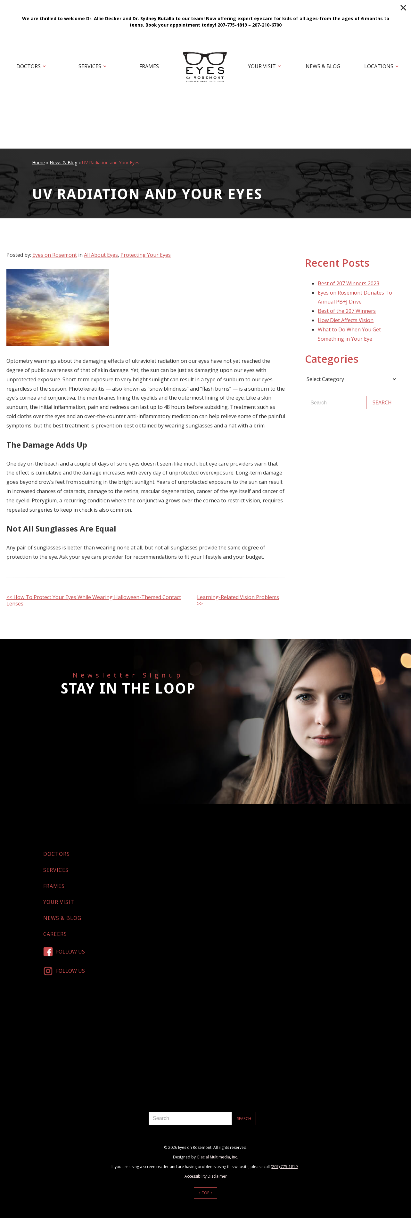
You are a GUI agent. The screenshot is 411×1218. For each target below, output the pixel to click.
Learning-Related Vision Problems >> (238, 600)
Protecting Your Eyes (145, 254)
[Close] (403, 8)
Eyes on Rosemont (54, 254)
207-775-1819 (232, 25)
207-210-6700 (267, 25)
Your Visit (262, 66)
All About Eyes (101, 254)
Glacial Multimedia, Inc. (217, 1157)
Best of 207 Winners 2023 (348, 283)
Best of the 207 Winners (347, 310)
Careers (55, 934)
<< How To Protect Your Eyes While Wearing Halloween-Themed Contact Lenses (93, 600)
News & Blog (323, 66)
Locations (378, 66)
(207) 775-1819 (284, 1166)
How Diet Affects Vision (346, 320)
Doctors (28, 66)
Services (89, 66)
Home (38, 162)
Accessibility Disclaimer (206, 1176)
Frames (149, 66)
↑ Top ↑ (205, 1193)
